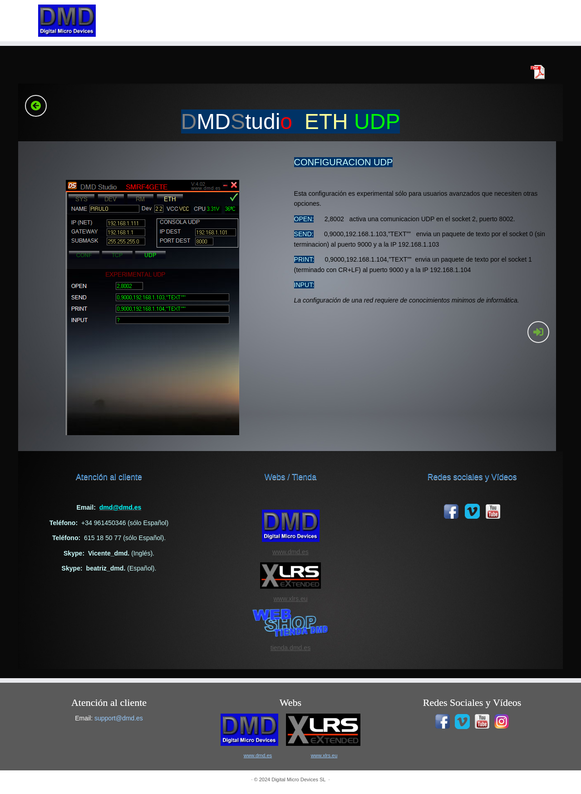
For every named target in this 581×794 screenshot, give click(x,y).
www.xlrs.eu (290, 598)
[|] (67, 21)
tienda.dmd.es (290, 647)
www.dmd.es (290, 552)
